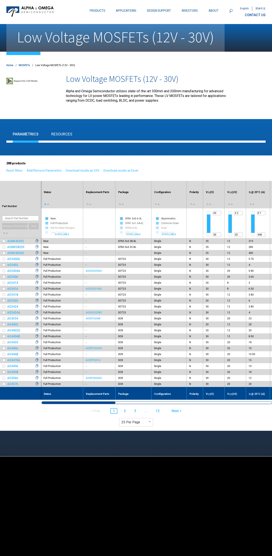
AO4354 (12, 318)
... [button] (146, 411)
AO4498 (12, 372)
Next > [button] (176, 411)
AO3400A (13, 258)
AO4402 (12, 324)
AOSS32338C (94, 312)
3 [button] (135, 411)
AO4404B (13, 336)
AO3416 (12, 288)
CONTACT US (255, 15)
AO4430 (12, 342)
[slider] (208, 213)
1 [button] (114, 411)
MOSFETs (24, 65)
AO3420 (12, 300)
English (244, 8)
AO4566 (12, 378)
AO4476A (13, 360)
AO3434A (13, 312)
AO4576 (12, 384)
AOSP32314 (93, 360)
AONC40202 (15, 253)
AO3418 (12, 294)
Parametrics (25, 134)
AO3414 (12, 282)
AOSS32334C (94, 270)
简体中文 (260, 8)
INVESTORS (190, 10)
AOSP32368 (93, 318)
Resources (61, 134)
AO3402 (12, 264)
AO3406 (12, 276)
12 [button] (157, 411)
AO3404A (13, 270)
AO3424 (12, 306)
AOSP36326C (94, 378)
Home (9, 65)
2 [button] (125, 411)
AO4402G (13, 330)
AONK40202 (15, 241)
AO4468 (12, 354)
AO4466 (12, 348)
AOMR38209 (15, 247)
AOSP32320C (94, 348)
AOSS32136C (94, 288)
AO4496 (12, 366)
